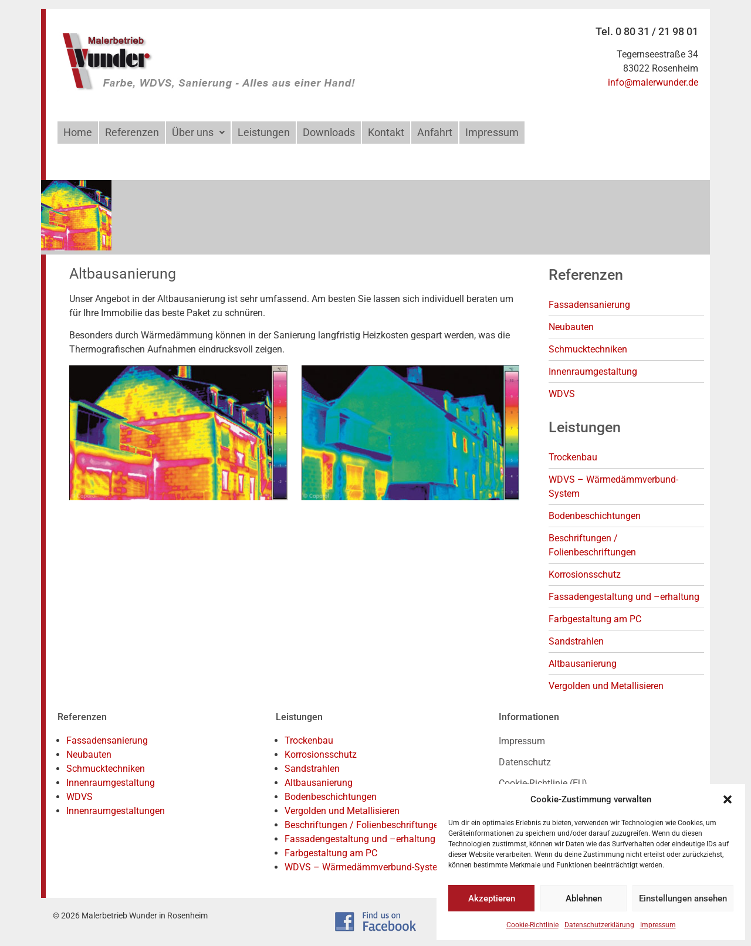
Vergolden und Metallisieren (606, 685)
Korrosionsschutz (585, 574)
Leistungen (264, 132)
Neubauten (571, 327)
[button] (727, 799)
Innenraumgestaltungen (115, 810)
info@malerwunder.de (653, 82)
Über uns (198, 132)
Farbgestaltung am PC (595, 619)
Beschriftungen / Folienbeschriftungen (364, 824)
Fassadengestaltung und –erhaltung (624, 596)
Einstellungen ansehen (683, 898)
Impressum (658, 925)
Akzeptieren (491, 898)
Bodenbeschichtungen (595, 515)
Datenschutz (525, 762)
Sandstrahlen (576, 641)
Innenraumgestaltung (593, 371)
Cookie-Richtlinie (532, 925)
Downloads (329, 132)
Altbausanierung (583, 663)
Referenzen (132, 132)
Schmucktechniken (588, 349)
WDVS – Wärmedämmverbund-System (365, 867)
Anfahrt (434, 132)
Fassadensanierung (589, 304)
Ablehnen (584, 898)
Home (77, 132)
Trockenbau (573, 457)
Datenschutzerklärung (599, 925)
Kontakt (386, 132)
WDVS (562, 393)
